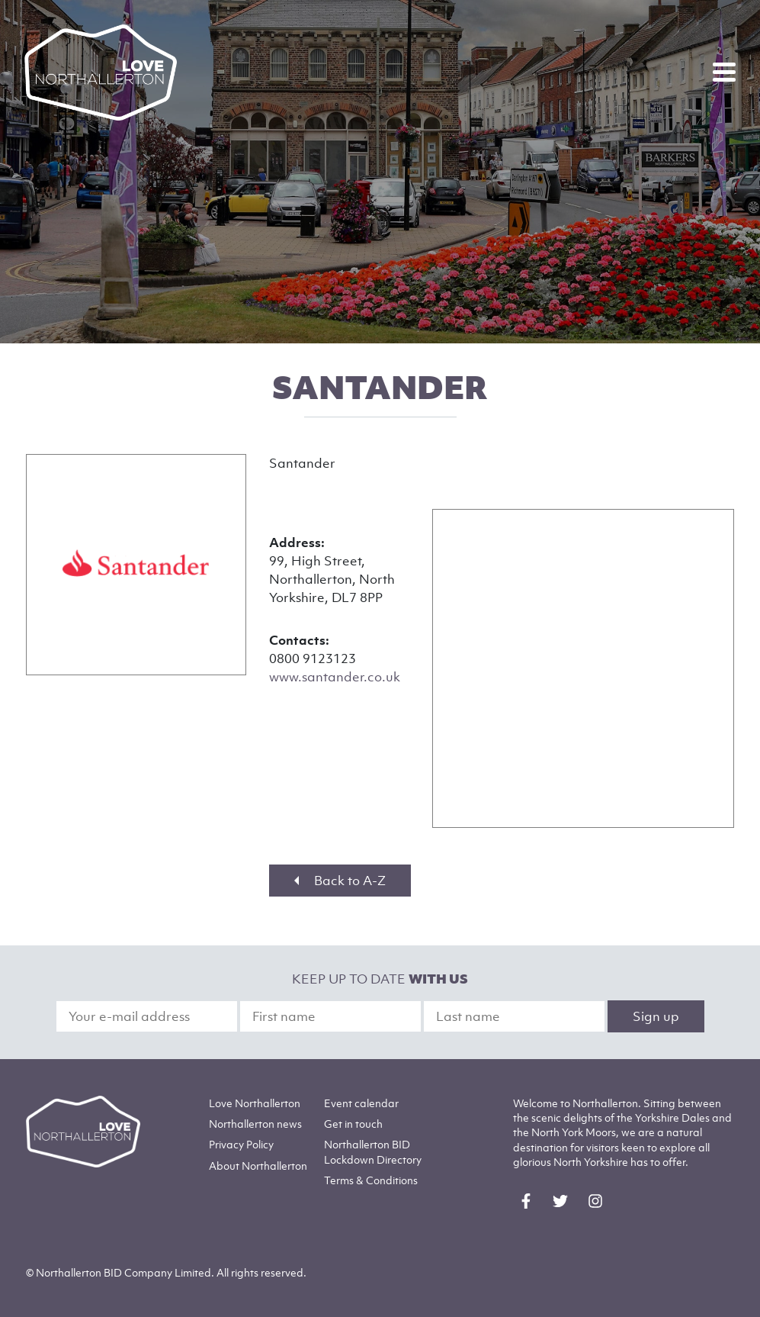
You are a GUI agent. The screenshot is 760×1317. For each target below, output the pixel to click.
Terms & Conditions (371, 1180)
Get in (353, 1123)
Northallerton (255, 1123)
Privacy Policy (241, 1144)
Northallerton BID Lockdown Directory (373, 1151)
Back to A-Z (340, 880)
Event (361, 1103)
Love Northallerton (254, 1103)
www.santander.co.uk (334, 676)
